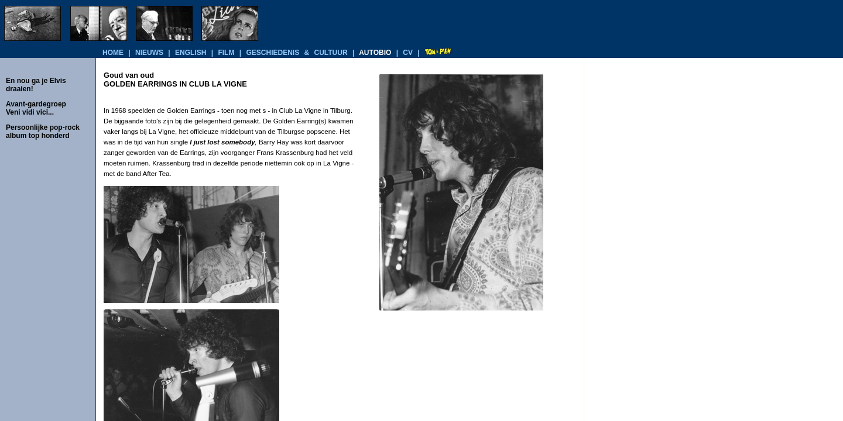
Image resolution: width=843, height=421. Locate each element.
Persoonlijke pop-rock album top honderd (43, 131)
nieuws (149, 53)
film (226, 53)
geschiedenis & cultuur (296, 53)
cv (408, 53)
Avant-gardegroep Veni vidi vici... (36, 108)
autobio (375, 53)
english (190, 53)
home (113, 53)
